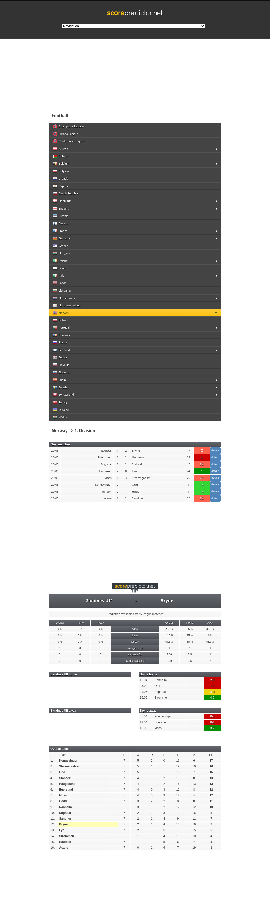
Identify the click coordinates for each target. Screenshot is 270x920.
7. (51, 795)
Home (80, 622)
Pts (211, 755)
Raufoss (65, 842)
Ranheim (160, 680)
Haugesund (67, 784)
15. (52, 842)
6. (51, 789)
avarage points (135, 648)
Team (62, 755)
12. (52, 824)
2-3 (212, 680)
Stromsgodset (69, 766)
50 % (190, 641)
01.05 (143, 692)
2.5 (190, 654)
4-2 (212, 697)
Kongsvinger (162, 716)
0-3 (212, 716)
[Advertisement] (135, 539)
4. (51, 778)
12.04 (143, 680)
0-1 (212, 722)
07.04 (143, 716)
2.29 (169, 660)
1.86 (169, 654)
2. (51, 766)
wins (135, 629)
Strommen (161, 697)
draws (134, 635)
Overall (60, 622)
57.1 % (169, 641)
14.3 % (169, 635)
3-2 (212, 728)
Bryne (166, 600)
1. (51, 760)
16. (52, 847)
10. (52, 813)
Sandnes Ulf (99, 600)
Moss (158, 728)
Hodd (63, 801)
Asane (63, 847)
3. (51, 772)
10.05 (143, 728)
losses (135, 641)
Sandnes (65, 818)
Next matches (60, 444)
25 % (190, 629)
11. (52, 818)
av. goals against (134, 660)
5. (51, 784)
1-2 (212, 686)
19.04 (143, 722)
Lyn (61, 830)
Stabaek (65, 778)
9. (51, 807)
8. (51, 801)
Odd (157, 686)
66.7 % (210, 641)
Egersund (160, 722)
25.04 (143, 686)
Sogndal (160, 692)
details (215, 450)
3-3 (212, 692)
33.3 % (210, 629)
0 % (60, 629)
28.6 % (169, 629)
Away (101, 622)
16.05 (143, 697)
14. (52, 836)
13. (52, 830)
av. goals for (135, 654)
